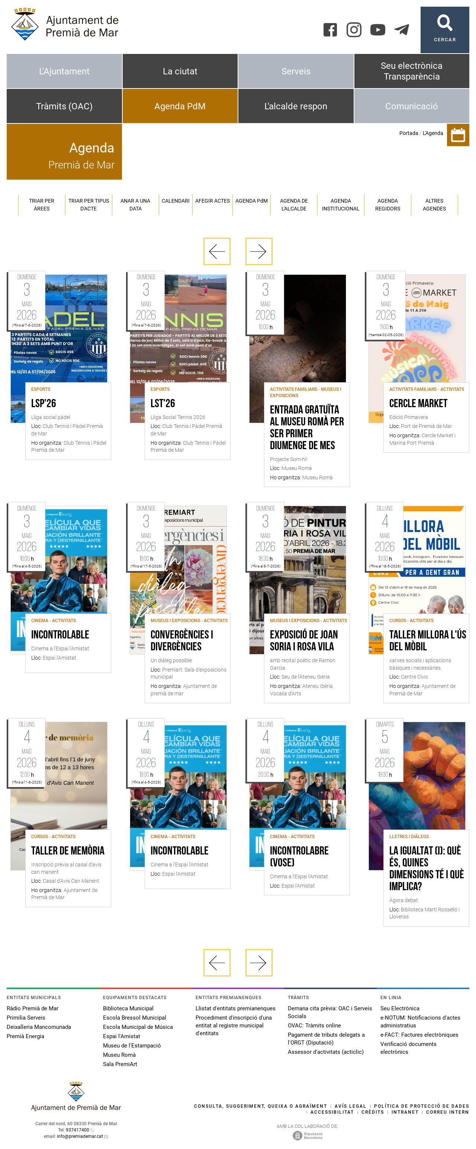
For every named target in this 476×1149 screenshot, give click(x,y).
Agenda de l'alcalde (294, 205)
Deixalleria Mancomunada (39, 1027)
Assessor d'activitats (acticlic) (326, 1052)
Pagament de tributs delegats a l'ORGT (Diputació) (326, 1038)
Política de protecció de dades (421, 1106)
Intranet (405, 1112)
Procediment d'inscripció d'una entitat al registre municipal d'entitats (234, 1025)
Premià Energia (25, 1036)
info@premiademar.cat (80, 1136)
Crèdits (372, 1112)
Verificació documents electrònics (408, 1048)
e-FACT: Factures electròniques (419, 1034)
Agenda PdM (180, 106)
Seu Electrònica (399, 1008)
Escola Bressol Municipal (134, 1017)
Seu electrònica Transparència (412, 71)
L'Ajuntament (64, 71)
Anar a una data (135, 205)
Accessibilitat (332, 1112)
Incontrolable (60, 635)
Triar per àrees (41, 205)
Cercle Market (418, 404)
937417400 (77, 1130)
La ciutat (180, 71)
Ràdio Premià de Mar (32, 1008)
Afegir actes (212, 201)
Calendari (176, 201)
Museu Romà (119, 1055)
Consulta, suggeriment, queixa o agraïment (260, 1106)
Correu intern (447, 1112)
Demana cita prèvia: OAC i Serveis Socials (330, 1012)
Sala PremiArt (120, 1064)
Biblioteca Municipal (128, 1008)
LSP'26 (43, 404)
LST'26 (163, 404)
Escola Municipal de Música (138, 1027)
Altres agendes (434, 205)
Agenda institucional (341, 205)
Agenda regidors (387, 205)
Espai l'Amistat (121, 1036)
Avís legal (351, 1106)
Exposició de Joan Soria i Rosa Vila (304, 641)
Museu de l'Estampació (132, 1045)
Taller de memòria (67, 851)
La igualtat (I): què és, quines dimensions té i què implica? (426, 869)
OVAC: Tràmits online (314, 1025)
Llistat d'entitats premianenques (236, 1008)
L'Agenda (433, 133)
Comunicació (411, 106)
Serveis (296, 71)
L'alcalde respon (295, 106)
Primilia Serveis (26, 1017)
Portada (408, 133)
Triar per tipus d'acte (88, 205)
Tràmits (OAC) (64, 106)
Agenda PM (251, 201)
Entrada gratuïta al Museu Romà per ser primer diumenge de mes (307, 428)
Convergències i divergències (182, 641)
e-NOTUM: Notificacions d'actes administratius (420, 1021)
